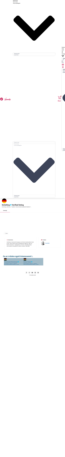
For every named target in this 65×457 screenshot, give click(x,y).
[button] (34, 99)
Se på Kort (16, 54)
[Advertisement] (32, 223)
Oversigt (5, 210)
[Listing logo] (4, 200)
